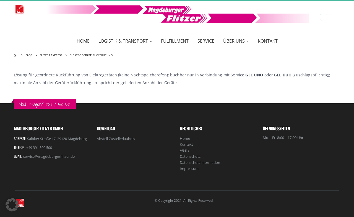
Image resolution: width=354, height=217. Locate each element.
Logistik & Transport (123, 41)
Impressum (189, 168)
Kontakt (268, 41)
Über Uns (234, 41)
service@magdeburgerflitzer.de (49, 156)
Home (83, 41)
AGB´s (184, 150)
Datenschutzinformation (200, 162)
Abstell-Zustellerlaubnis (116, 138)
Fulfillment (175, 41)
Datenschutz (190, 156)
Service (205, 41)
